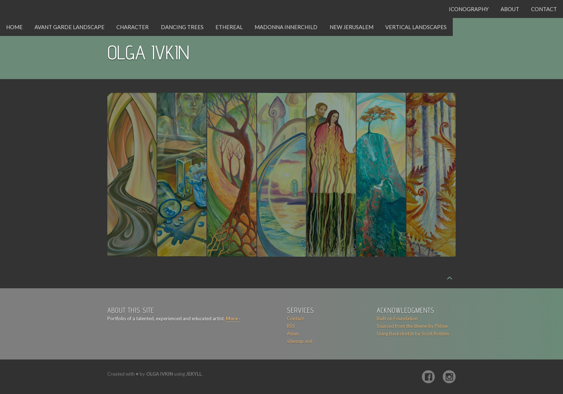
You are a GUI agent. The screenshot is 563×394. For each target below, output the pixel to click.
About (510, 9)
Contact (544, 9)
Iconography (469, 9)
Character (132, 27)
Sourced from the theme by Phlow (412, 326)
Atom (293, 333)
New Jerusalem (351, 27)
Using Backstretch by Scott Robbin (413, 333)
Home (14, 27)
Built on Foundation (397, 318)
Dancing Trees (182, 27)
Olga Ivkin (159, 374)
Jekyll (194, 374)
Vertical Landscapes (416, 27)
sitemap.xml (299, 341)
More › (233, 318)
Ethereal (229, 27)
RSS (291, 326)
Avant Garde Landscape (69, 27)
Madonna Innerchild (286, 27)
